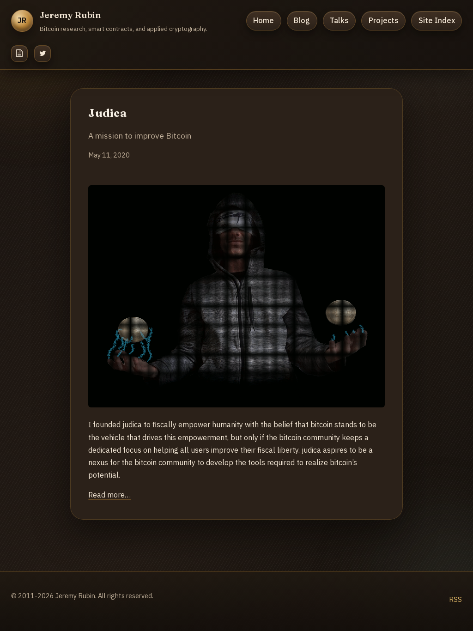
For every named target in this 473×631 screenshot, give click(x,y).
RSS (455, 599)
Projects (384, 20)
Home (263, 20)
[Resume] (19, 53)
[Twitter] (42, 53)
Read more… (109, 494)
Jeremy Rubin (70, 14)
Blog (302, 20)
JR (22, 20)
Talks (339, 20)
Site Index (436, 20)
